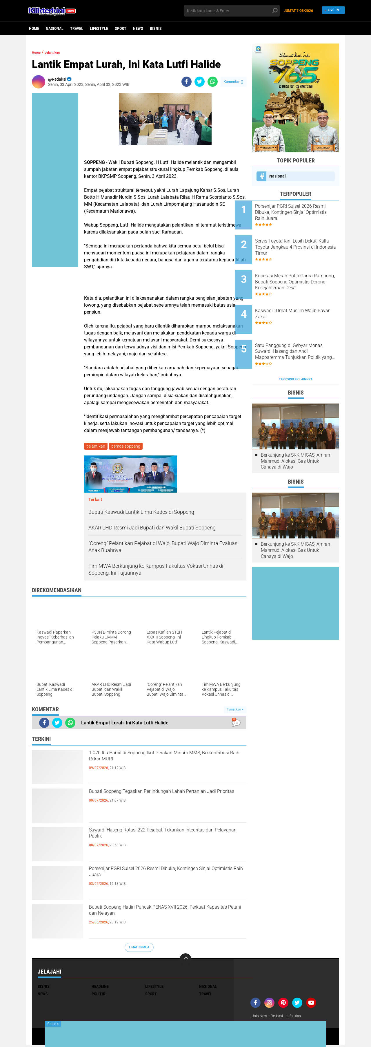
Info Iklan (299, 1017)
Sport (120, 28)
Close (53, 1024)
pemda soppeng (127, 446)
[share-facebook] (186, 82)
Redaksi (280, 1017)
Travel (76, 28)
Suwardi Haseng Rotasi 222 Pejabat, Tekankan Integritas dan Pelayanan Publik (164, 838)
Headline (100, 987)
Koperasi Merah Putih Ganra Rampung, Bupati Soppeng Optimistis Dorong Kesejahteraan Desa (301, 271)
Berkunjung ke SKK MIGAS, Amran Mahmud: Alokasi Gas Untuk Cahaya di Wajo (295, 433)
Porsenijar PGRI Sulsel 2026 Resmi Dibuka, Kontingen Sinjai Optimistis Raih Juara (158, 876)
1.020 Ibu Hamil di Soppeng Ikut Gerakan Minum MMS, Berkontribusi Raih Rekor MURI (167, 760)
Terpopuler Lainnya (295, 352)
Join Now (260, 1017)
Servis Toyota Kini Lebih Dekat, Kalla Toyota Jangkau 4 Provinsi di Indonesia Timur (303, 241)
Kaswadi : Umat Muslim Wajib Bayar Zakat (303, 297)
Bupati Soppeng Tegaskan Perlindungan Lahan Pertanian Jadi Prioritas (164, 799)
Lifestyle (99, 28)
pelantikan (59, 52)
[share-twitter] (199, 82)
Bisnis (156, 28)
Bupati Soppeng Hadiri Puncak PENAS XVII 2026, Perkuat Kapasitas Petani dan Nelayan (160, 915)
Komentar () (233, 81)
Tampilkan (235, 711)
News (138, 28)
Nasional (54, 28)
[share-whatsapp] (213, 82)
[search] (232, 11)
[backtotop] (185, 960)
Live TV (331, 10)
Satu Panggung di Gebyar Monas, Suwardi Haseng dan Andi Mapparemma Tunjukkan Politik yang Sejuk (303, 330)
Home (34, 28)
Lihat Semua (139, 948)
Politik (98, 995)
